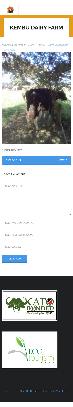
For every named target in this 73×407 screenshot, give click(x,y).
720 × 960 (46, 44)
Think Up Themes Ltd (31, 391)
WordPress (62, 391)
